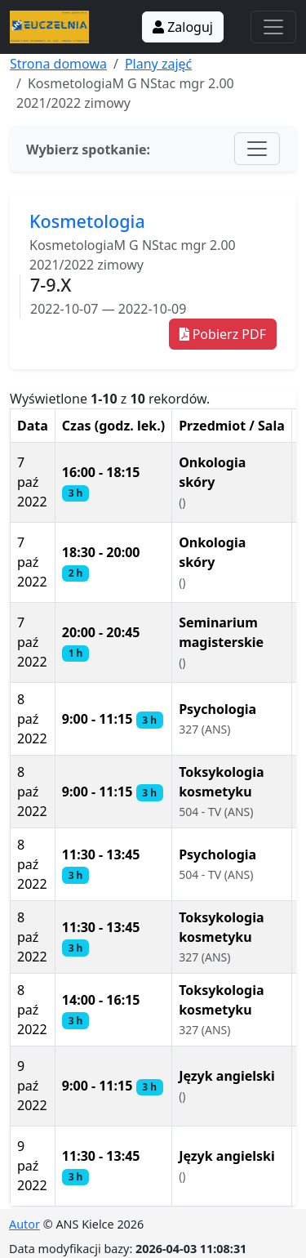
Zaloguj (183, 27)
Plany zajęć (158, 64)
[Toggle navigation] (273, 27)
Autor (24, 1224)
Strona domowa (58, 64)
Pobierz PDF (223, 334)
